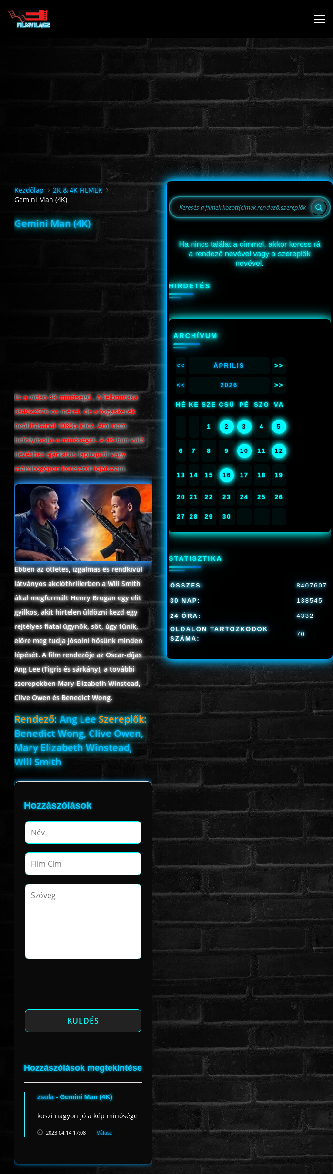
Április (228, 365)
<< (180, 365)
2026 (229, 385)
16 (226, 475)
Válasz (104, 1132)
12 (278, 450)
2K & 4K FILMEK (77, 190)
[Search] (319, 207)
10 (244, 450)
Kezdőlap (29, 190)
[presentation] (97, 987)
